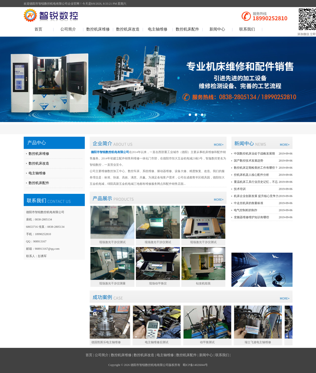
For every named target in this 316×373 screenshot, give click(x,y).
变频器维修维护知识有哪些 (263, 217)
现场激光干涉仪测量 (112, 283)
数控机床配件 (187, 29)
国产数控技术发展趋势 (263, 160)
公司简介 (68, 29)
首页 (38, 29)
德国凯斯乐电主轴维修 (107, 342)
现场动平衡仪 (158, 283)
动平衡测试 (208, 342)
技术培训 (263, 189)
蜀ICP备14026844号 (195, 365)
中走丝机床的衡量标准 (263, 203)
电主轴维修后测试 (158, 342)
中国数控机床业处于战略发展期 (263, 153)
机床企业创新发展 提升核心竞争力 (263, 196)
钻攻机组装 (203, 283)
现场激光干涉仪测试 (112, 242)
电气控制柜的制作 (263, 210)
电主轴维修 (157, 29)
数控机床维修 (98, 29)
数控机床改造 (128, 29)
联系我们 (247, 29)
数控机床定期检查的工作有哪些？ (263, 167)
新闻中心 (217, 29)
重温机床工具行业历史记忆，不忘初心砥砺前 (263, 181)
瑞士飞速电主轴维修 (259, 342)
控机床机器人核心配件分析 (263, 174)
